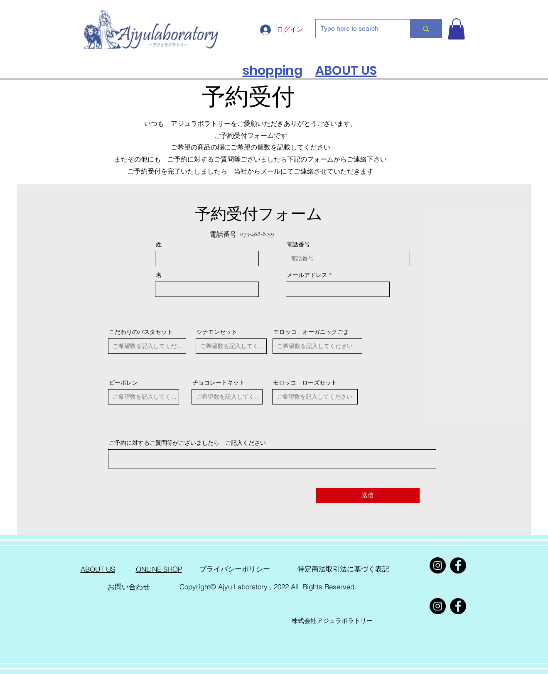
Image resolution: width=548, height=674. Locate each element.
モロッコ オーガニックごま (311, 332)
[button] (456, 28)
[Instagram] (438, 565)
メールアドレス (307, 275)
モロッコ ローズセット (305, 382)
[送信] (368, 495)
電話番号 (298, 244)
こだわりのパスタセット (141, 332)
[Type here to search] (357, 29)
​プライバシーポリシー (234, 569)
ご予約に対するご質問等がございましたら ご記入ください (187, 443)
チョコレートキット (218, 382)
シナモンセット (217, 332)
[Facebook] (458, 565)
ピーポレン (123, 382)
